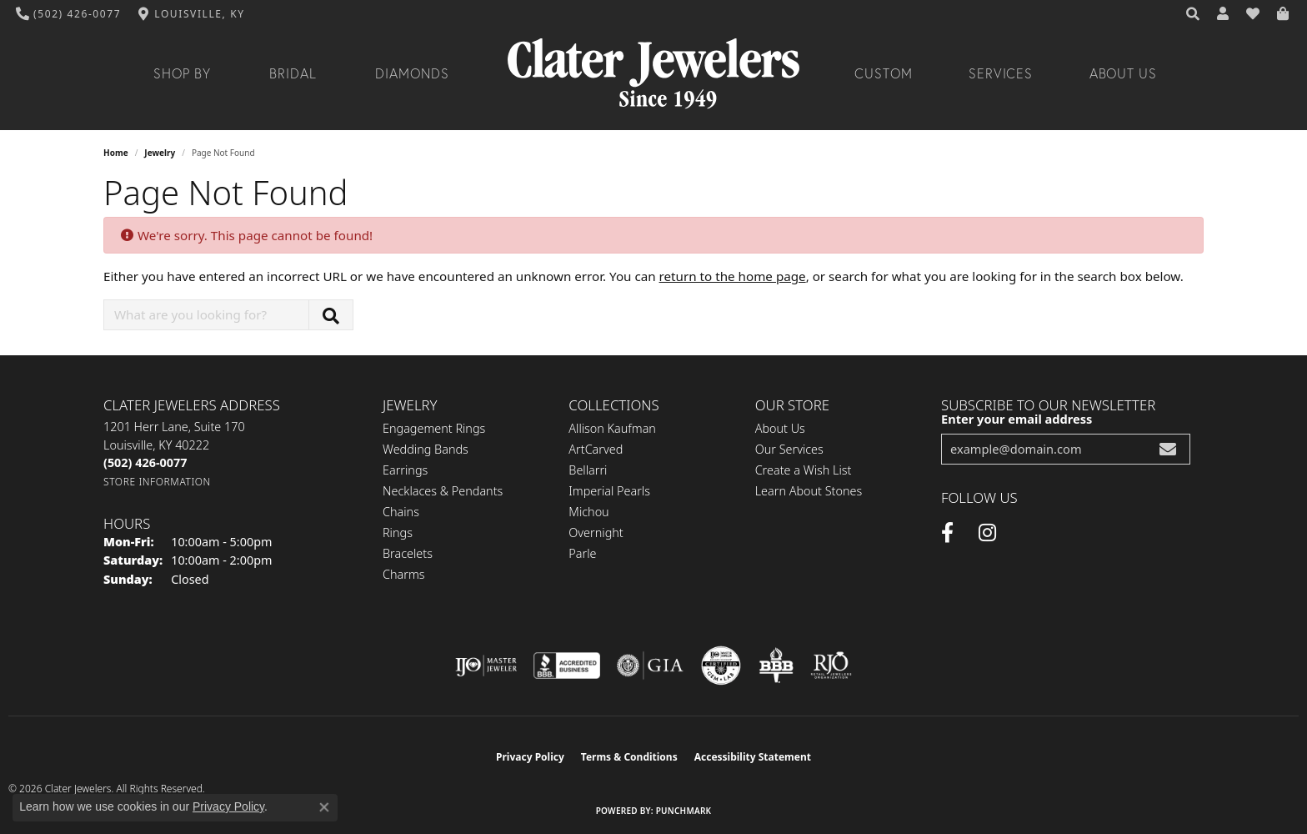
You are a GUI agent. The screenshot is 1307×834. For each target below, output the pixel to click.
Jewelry (159, 152)
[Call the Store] (145, 462)
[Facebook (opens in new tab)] (947, 533)
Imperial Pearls (609, 491)
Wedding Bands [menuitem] (425, 449)
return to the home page (732, 276)
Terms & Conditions (629, 757)
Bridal (293, 73)
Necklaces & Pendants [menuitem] (443, 491)
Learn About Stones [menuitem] (809, 491)
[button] (1193, 14)
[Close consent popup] (324, 807)
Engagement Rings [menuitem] (434, 428)
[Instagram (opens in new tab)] (987, 533)
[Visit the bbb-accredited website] (566, 665)
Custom (883, 73)
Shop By (182, 73)
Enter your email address (1016, 418)
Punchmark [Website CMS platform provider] (684, 810)
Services (1001, 73)
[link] (69, 14)
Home (115, 152)
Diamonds (412, 73)
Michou (588, 512)
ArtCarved (595, 449)
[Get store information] (157, 482)
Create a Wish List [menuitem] (803, 470)
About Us (1123, 73)
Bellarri (587, 470)
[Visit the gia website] (650, 665)
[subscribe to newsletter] (1167, 449)
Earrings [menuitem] (405, 470)
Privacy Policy (530, 757)
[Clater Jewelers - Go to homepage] (653, 73)
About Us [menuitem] (780, 428)
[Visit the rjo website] (831, 665)
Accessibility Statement (752, 757)
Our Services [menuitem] (789, 449)
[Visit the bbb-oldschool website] (776, 665)
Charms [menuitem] (404, 574)
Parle (582, 553)
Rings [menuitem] (398, 532)
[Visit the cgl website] (721, 665)
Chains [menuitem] (401, 512)
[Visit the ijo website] (486, 665)
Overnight (595, 532)
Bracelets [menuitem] (408, 553)
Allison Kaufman (612, 428)
